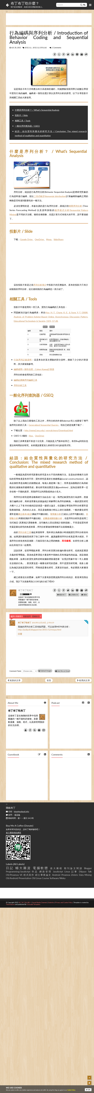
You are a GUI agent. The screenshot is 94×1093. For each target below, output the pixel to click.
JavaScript (58, 871)
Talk (90, 871)
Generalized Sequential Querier (43, 425)
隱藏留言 (36, 616)
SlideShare (59, 239)
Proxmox (65, 874)
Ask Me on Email (63, 671)
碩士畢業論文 (43, 874)
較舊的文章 (83, 680)
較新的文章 (14, 680)
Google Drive (26, 239)
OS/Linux (36, 878)
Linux (67, 871)
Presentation (25, 878)
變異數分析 (55, 514)
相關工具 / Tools (22, 120)
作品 (35, 871)
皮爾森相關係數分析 (52, 518)
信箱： (17, 811)
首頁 (49, 680)
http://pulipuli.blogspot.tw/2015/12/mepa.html (39, 629)
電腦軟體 (40, 868)
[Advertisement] (49, 19)
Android (56, 874)
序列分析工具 (20, 385)
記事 (74, 871)
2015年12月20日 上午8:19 (43, 622)
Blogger (88, 868)
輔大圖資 (23, 868)
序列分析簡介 (40, 285)
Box (31, 435)
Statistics (51, 902)
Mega (48, 239)
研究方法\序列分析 (40, 48)
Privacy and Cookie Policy (64, 902)
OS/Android (12, 878)
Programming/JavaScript (18, 871)
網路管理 (45, 871)
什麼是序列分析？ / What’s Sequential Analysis (37, 110)
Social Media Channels (39, 902)
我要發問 (27, 616)
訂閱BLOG (73, 595)
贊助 (84, 595)
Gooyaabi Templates (33, 904)
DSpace (82, 871)
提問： (13, 815)
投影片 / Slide (21, 115)
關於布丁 (61, 595)
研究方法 (28, 48)
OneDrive (39, 239)
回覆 (20, 634)
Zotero (74, 874)
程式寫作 (28, 874)
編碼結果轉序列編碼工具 (25, 380)
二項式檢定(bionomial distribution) (50, 196)
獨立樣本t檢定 (25, 514)
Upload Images (44, 671)
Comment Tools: (15, 671)
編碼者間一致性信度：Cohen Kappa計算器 (34, 369)
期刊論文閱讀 (73, 868)
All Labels (19, 864)
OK (88, 1090)
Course (45, 878)
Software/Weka (57, 878)
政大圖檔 (56, 868)
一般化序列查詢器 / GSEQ (27, 126)
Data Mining (85, 874)
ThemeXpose (10, 904)
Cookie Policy (71, 1090)
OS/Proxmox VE (14, 874)
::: (7, 11)
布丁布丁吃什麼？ (25, 3)
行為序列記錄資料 (23, 359)
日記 (10, 868)
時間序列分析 (75, 206)
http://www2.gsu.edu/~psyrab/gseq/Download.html (48, 430)
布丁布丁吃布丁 (25, 590)
